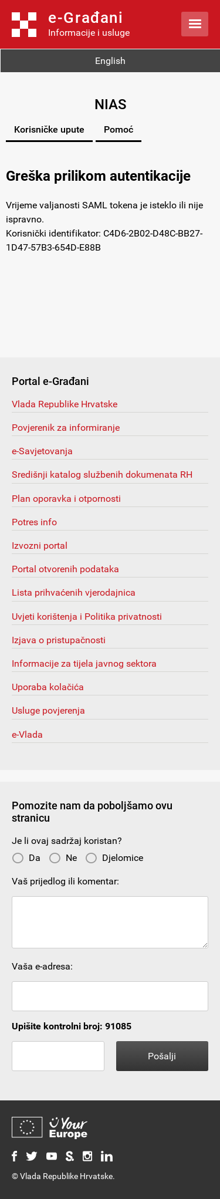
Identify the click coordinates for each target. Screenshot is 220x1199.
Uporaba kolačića (48, 687)
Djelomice (114, 857)
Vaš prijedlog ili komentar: (65, 881)
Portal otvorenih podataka (65, 569)
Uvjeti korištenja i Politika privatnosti (87, 616)
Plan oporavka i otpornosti (66, 498)
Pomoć (118, 129)
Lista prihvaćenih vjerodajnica (74, 592)
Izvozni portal (39, 545)
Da (26, 857)
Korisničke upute (49, 129)
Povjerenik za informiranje (66, 427)
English (110, 60)
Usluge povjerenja (48, 710)
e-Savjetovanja (42, 451)
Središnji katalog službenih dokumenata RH (102, 474)
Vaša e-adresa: (42, 966)
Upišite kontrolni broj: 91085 (71, 1026)
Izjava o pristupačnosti (59, 640)
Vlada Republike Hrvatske (64, 404)
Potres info (34, 522)
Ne (63, 857)
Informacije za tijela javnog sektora (84, 663)
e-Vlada (27, 734)
